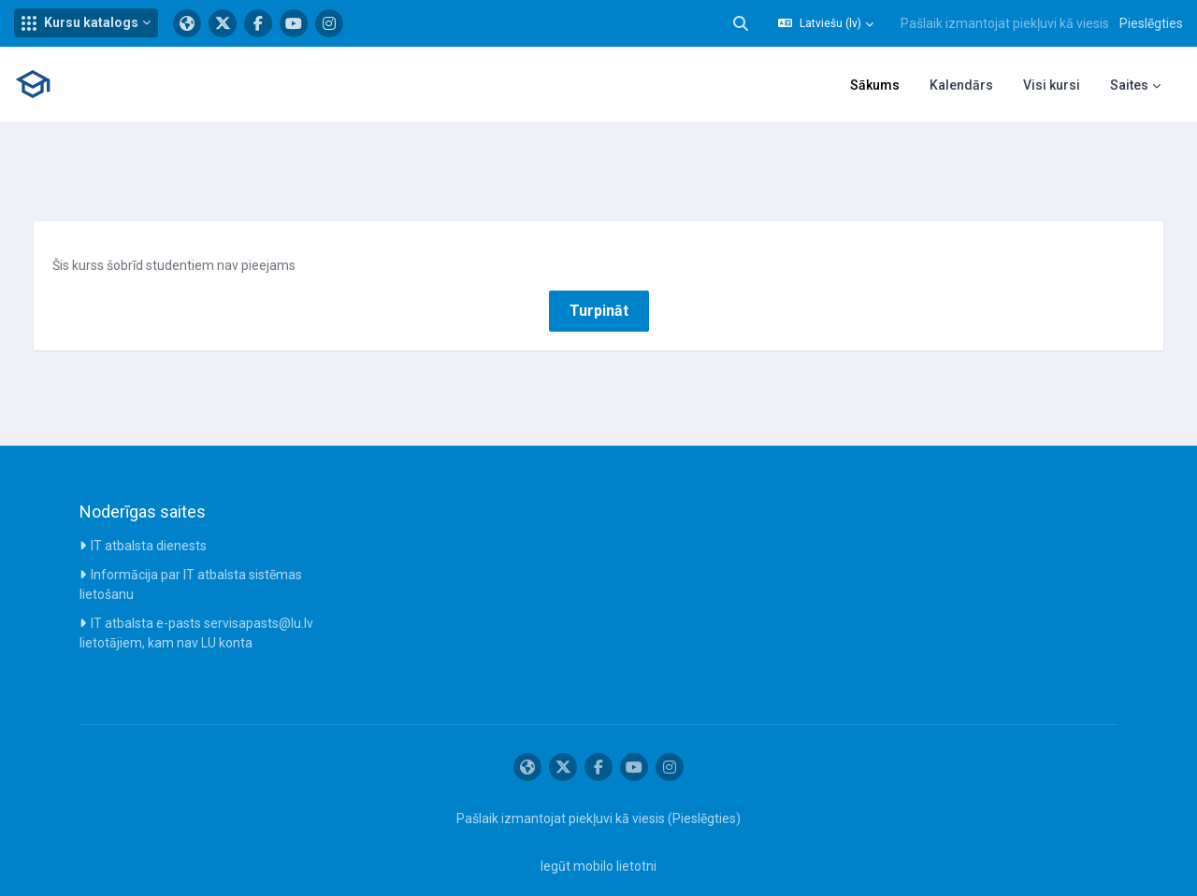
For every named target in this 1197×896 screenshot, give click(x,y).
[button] (86, 22)
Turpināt (599, 287)
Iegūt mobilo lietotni (598, 842)
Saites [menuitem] (1129, 85)
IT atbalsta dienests (149, 522)
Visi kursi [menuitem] (1051, 85)
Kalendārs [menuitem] (961, 85)
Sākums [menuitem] (875, 85)
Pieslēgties (1151, 23)
